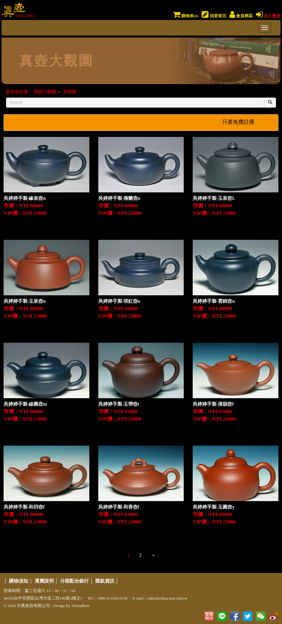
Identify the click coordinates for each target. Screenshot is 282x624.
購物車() (186, 16)
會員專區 (241, 16)
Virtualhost (80, 605)
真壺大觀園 (45, 91)
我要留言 (214, 16)
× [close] (272, 121)
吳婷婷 (69, 91)
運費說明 (44, 580)
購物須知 (18, 580)
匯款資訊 (104, 580)
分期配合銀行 (74, 580)
